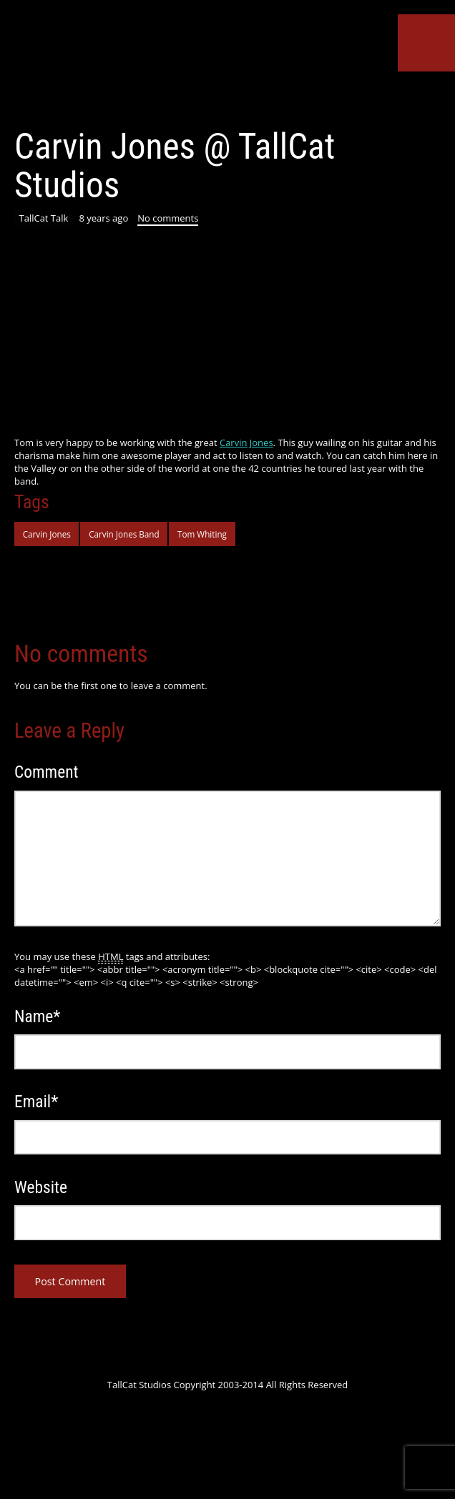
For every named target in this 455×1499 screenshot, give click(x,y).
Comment (46, 772)
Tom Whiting (202, 534)
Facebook (154, 99)
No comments (167, 218)
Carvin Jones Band (124, 534)
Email (36, 1102)
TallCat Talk (44, 218)
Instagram (311, 99)
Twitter (129, 99)
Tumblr (285, 99)
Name (37, 1016)
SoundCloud (233, 99)
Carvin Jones (246, 442)
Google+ (181, 99)
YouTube (207, 99)
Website (40, 1187)
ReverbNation (259, 99)
